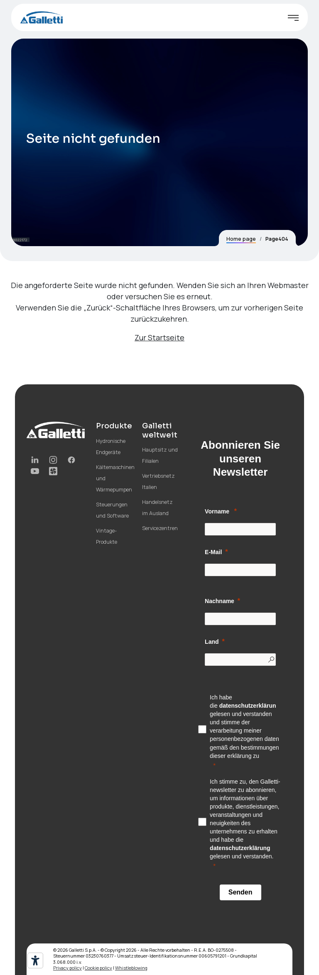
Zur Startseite (159, 337)
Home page (241, 238)
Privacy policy (67, 968)
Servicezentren (160, 528)
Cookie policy (98, 968)
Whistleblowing (131, 968)
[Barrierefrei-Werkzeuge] (35, 960)
